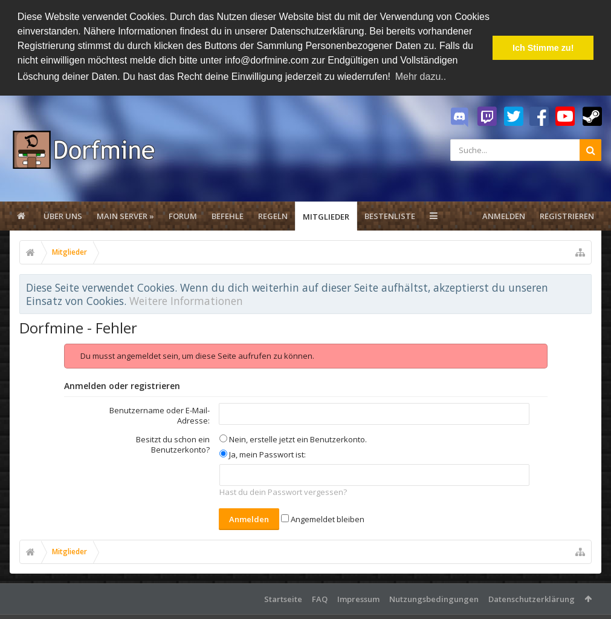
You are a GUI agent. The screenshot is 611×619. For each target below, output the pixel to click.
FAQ (320, 597)
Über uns (63, 214)
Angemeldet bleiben (322, 518)
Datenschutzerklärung (531, 597)
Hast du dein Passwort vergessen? (283, 491)
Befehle (228, 214)
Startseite (283, 597)
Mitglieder (326, 215)
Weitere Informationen (186, 300)
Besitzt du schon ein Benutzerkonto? (173, 443)
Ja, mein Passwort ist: (262, 453)
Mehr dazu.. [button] (420, 76)
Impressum (358, 597)
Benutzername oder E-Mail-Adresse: (159, 414)
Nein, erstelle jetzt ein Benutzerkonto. (293, 438)
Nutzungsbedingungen (434, 597)
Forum (183, 214)
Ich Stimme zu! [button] (543, 48)
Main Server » (125, 214)
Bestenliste (389, 214)
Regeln (273, 214)
